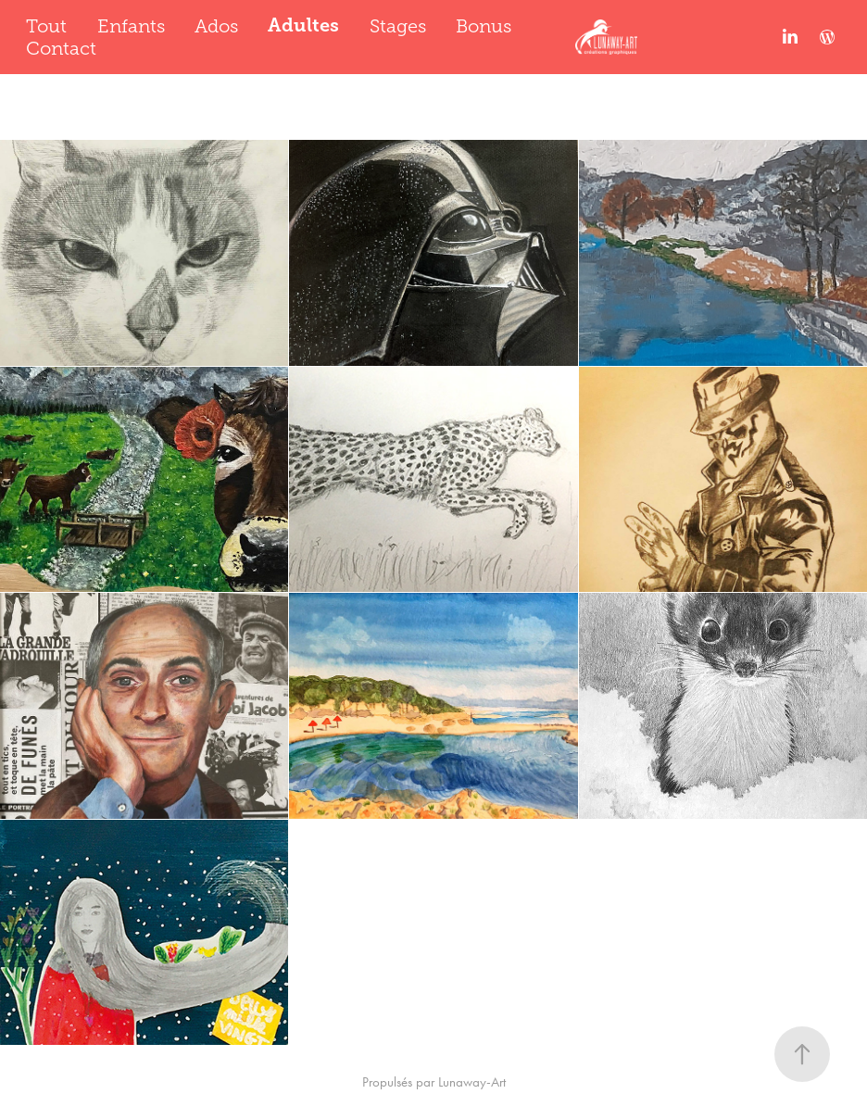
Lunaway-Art (472, 1082)
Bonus (483, 26)
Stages (398, 26)
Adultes (303, 25)
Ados (216, 26)
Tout (46, 26)
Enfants (131, 26)
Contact (61, 48)
